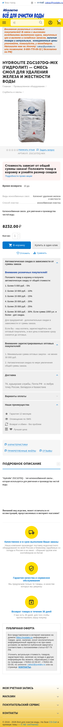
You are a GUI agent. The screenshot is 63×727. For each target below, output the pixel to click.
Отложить (23, 253)
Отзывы (47, 451)
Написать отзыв (27, 150)
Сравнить (40, 253)
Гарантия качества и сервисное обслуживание (31, 579)
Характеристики (18, 444)
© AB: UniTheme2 (29, 724)
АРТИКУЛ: (23, 153)
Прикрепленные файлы (22, 451)
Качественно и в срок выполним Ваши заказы (31, 541)
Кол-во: (7, 236)
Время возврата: (12, 186)
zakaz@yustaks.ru (37, 664)
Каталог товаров (4, 22)
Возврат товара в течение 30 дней (32, 611)
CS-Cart (53, 722)
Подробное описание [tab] (31, 464)
